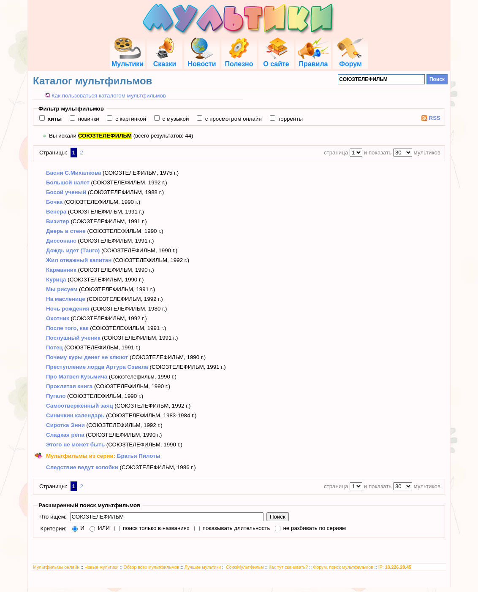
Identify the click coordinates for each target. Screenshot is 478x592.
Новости (201, 60)
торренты (290, 119)
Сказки (164, 60)
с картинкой (130, 119)
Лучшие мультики (203, 567)
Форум (350, 60)
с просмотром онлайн (233, 119)
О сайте (276, 60)
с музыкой (175, 119)
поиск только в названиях (155, 528)
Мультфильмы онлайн (56, 567)
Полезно (239, 60)
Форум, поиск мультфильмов (343, 567)
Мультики (127, 60)
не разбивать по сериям (314, 528)
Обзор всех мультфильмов (151, 567)
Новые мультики (101, 567)
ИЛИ (103, 528)
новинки (87, 119)
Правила (313, 60)
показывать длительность (235, 528)
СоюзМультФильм (245, 567)
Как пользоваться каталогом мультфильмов (109, 95)
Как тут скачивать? (288, 567)
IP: (394, 567)
